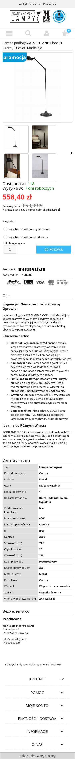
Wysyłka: (9, 221)
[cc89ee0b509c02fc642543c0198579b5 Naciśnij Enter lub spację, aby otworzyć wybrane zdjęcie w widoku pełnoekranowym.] (37, 88)
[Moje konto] (47, 33)
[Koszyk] (65, 33)
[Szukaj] (28, 33)
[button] (71, 153)
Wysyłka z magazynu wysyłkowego (29, 229)
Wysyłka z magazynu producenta (28, 237)
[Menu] (9, 33)
